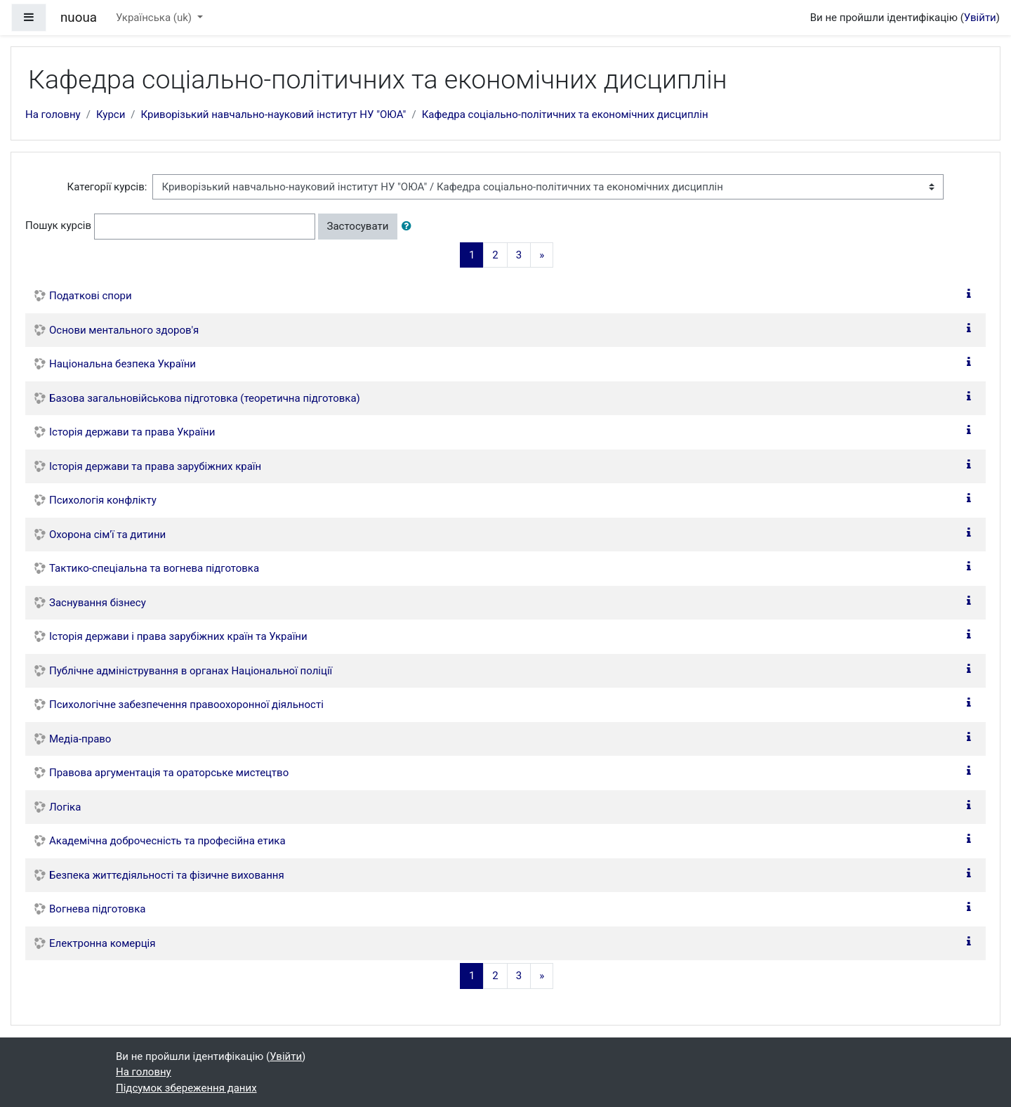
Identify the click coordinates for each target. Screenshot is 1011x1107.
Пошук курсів (58, 225)
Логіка (65, 807)
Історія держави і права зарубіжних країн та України (178, 636)
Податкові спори (90, 295)
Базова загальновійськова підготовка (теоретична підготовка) (204, 398)
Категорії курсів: (107, 187)
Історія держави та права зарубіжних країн (155, 466)
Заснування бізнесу (97, 602)
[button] (409, 226)
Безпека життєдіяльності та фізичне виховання (166, 875)
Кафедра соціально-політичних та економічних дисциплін (565, 114)
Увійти (980, 17)
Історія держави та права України (132, 432)
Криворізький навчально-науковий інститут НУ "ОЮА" (274, 114)
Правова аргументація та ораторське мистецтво (169, 772)
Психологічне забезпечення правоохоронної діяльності (186, 704)
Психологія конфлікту (103, 500)
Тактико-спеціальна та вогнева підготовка (154, 568)
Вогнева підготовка (97, 909)
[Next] (541, 255)
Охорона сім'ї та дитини (107, 534)
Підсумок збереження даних (186, 1088)
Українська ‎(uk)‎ (155, 17)
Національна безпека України (122, 364)
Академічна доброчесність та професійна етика (167, 840)
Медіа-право (80, 739)
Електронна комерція (102, 943)
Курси (110, 114)
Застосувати (358, 226)
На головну (53, 114)
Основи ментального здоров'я (124, 330)
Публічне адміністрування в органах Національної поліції (190, 670)
